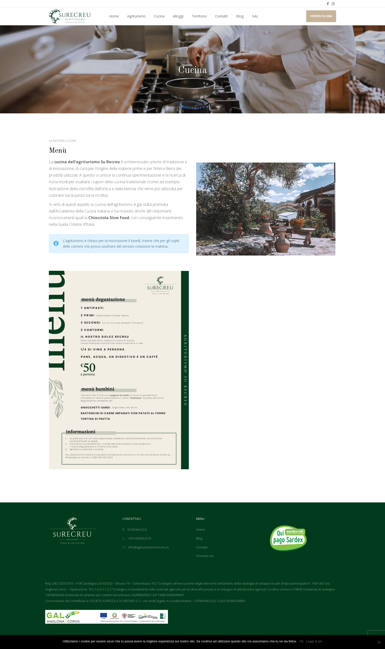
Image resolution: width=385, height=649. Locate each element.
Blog (240, 16)
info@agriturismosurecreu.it (146, 547)
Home (114, 16)
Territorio (199, 16)
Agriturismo (136, 16)
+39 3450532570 (137, 538)
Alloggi (178, 16)
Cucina (159, 16)
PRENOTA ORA (321, 16)
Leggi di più (314, 641)
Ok (301, 641)
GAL (255, 16)
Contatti (221, 16)
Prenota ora (205, 556)
